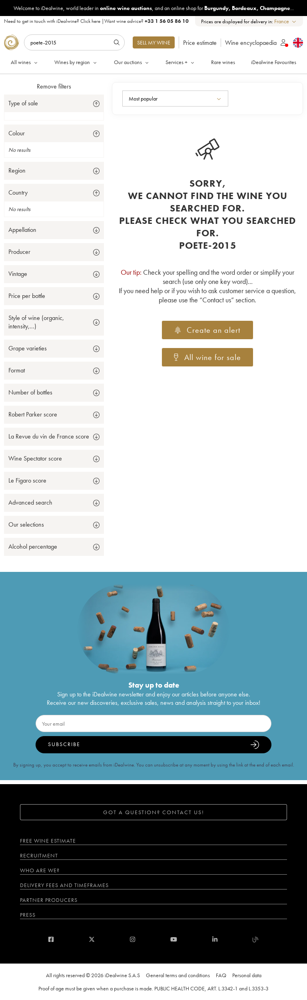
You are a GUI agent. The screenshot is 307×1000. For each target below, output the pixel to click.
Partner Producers (49, 899)
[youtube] (173, 939)
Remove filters (54, 86)
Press (28, 914)
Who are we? (40, 870)
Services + (180, 62)
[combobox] (285, 21)
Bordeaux (244, 8)
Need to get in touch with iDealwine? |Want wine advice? (96, 21)
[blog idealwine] (256, 939)
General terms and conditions (178, 975)
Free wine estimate (48, 840)
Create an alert (207, 330)
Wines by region (76, 62)
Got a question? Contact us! (153, 812)
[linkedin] (214, 939)
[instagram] (132, 939)
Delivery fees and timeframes (64, 885)
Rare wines (223, 62)
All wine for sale (207, 357)
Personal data (246, 975)
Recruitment (39, 855)
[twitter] (92, 939)
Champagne (275, 8)
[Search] (74, 42)
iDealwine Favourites (273, 62)
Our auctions (132, 62)
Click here (90, 21)
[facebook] (51, 939)
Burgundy (216, 8)
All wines (25, 62)
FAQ (221, 975)
